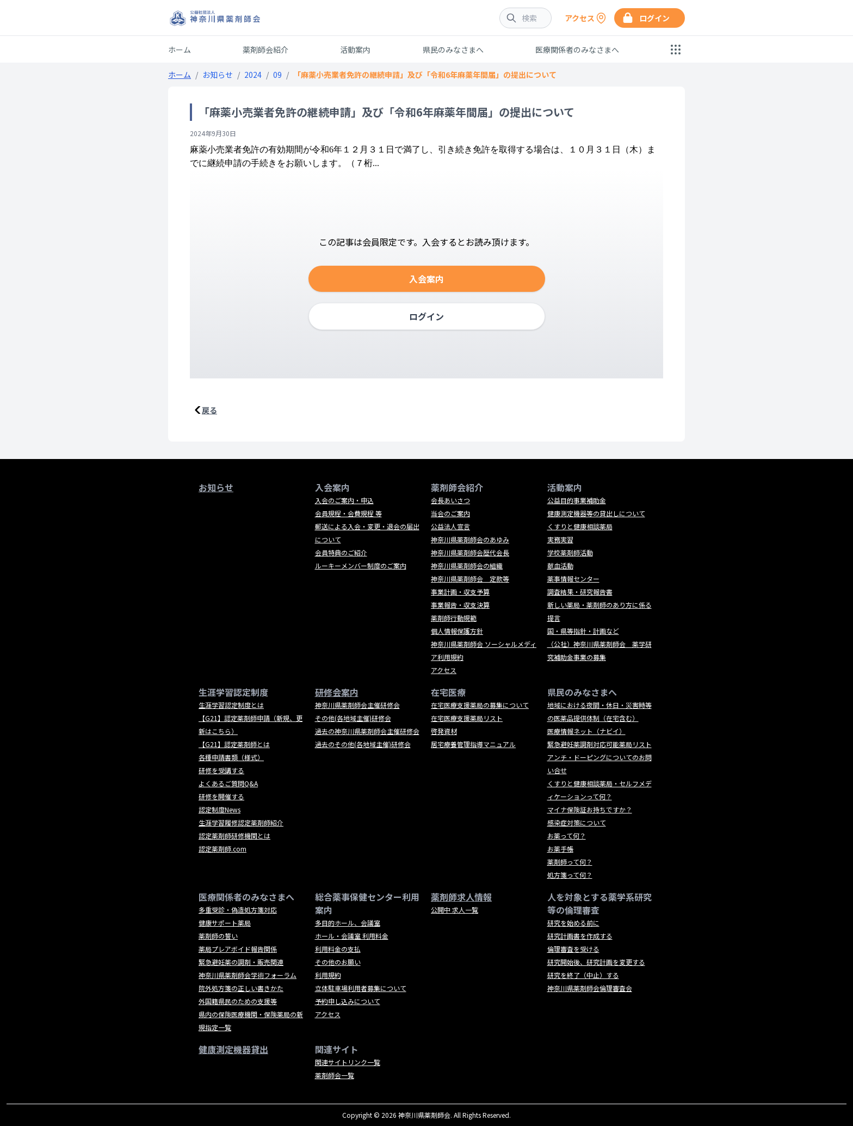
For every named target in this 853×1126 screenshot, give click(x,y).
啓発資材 (444, 731)
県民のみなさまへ (453, 49)
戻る (209, 410)
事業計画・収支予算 (460, 591)
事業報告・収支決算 (460, 604)
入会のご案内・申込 (344, 500)
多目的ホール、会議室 (347, 922)
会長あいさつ (450, 500)
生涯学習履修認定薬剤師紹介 (241, 822)
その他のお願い (338, 961)
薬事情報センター (573, 578)
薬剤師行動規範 (454, 617)
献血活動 (560, 565)
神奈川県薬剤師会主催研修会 (357, 704)
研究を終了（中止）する (583, 975)
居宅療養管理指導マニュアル (473, 744)
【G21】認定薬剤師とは (234, 744)
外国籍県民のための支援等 (238, 1001)
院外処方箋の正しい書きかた (241, 988)
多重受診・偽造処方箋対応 (238, 909)
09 (277, 74)
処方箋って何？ (569, 874)
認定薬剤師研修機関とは (234, 835)
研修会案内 (336, 692)
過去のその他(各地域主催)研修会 (363, 744)
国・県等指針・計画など (583, 630)
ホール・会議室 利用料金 (351, 935)
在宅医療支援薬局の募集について (480, 704)
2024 (253, 74)
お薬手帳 (560, 848)
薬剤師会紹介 (265, 49)
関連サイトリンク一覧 (347, 1062)
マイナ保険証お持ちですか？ (589, 809)
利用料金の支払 (338, 948)
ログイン (426, 316)
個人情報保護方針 (457, 630)
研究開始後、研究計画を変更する (596, 961)
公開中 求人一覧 (454, 909)
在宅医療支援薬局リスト (467, 718)
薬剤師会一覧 (334, 1075)
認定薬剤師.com (222, 848)
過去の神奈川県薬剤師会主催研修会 (367, 731)
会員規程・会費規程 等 (348, 513)
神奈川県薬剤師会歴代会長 (470, 552)
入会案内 (426, 278)
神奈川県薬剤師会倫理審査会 (589, 988)
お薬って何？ (566, 835)
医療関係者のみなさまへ (577, 49)
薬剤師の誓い (218, 935)
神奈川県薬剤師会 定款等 (470, 578)
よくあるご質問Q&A (228, 783)
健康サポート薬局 (225, 922)
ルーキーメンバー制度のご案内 (360, 565)
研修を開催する (221, 796)
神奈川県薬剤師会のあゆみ (470, 539)
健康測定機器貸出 (233, 1049)
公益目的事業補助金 (576, 500)
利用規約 (328, 975)
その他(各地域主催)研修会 (353, 718)
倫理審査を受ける (573, 948)
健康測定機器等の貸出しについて (596, 513)
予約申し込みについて (347, 1001)
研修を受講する (221, 770)
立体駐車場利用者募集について (360, 988)
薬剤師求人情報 (461, 896)
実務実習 (560, 539)
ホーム (179, 49)
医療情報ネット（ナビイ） (586, 731)
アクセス (443, 670)
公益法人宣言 (450, 526)
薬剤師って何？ (569, 861)
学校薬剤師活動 (570, 552)
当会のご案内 (450, 513)
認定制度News (219, 809)
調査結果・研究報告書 (580, 591)
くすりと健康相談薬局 (580, 526)
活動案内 (355, 49)
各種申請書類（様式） (231, 757)
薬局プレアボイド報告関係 (238, 948)
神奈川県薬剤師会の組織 (467, 565)
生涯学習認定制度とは (231, 704)
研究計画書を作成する (580, 935)
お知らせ (217, 74)
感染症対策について (576, 822)
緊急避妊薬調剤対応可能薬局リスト (599, 744)
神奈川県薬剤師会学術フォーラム (247, 975)
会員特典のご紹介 (341, 552)
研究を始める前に (573, 922)
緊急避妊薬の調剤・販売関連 (241, 961)
